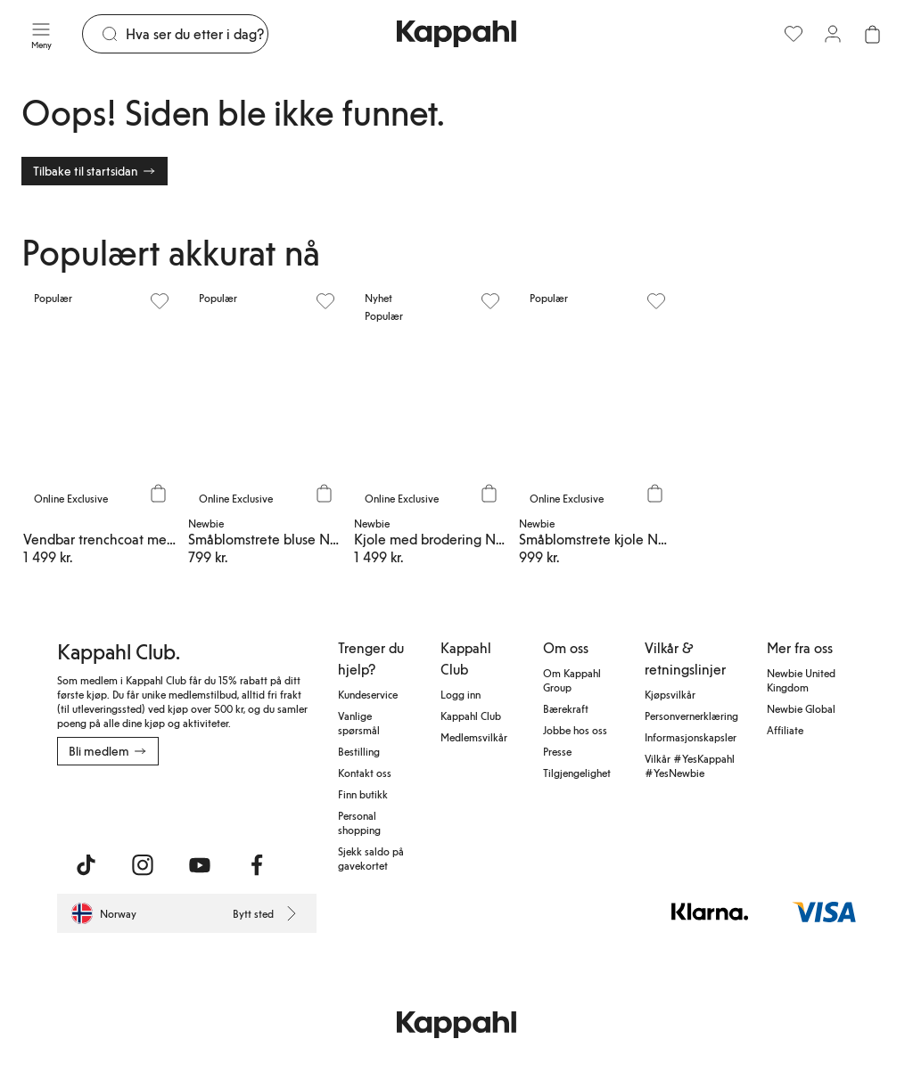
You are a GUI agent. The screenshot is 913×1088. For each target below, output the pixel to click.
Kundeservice (368, 694)
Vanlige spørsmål (359, 722)
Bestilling (359, 751)
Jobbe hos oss (575, 730)
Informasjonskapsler (690, 737)
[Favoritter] (793, 33)
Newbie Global (801, 708)
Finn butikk (363, 794)
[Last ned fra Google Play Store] (228, 804)
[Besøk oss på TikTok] (85, 865)
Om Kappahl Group (572, 680)
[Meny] (41, 33)
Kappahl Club (470, 715)
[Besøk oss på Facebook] (257, 865)
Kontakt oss (364, 772)
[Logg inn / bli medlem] (832, 33)
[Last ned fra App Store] (109, 804)
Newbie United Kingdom (801, 680)
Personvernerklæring (691, 715)
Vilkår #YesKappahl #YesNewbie (690, 765)
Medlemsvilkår (473, 737)
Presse (557, 751)
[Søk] (196, 34)
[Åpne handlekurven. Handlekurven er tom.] (872, 33)
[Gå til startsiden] (456, 33)
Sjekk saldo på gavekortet (371, 858)
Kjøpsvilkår (670, 694)
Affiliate (785, 730)
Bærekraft (565, 708)
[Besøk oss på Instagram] (142, 865)
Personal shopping (359, 822)
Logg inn (460, 694)
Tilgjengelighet (577, 772)
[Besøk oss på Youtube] (199, 865)
